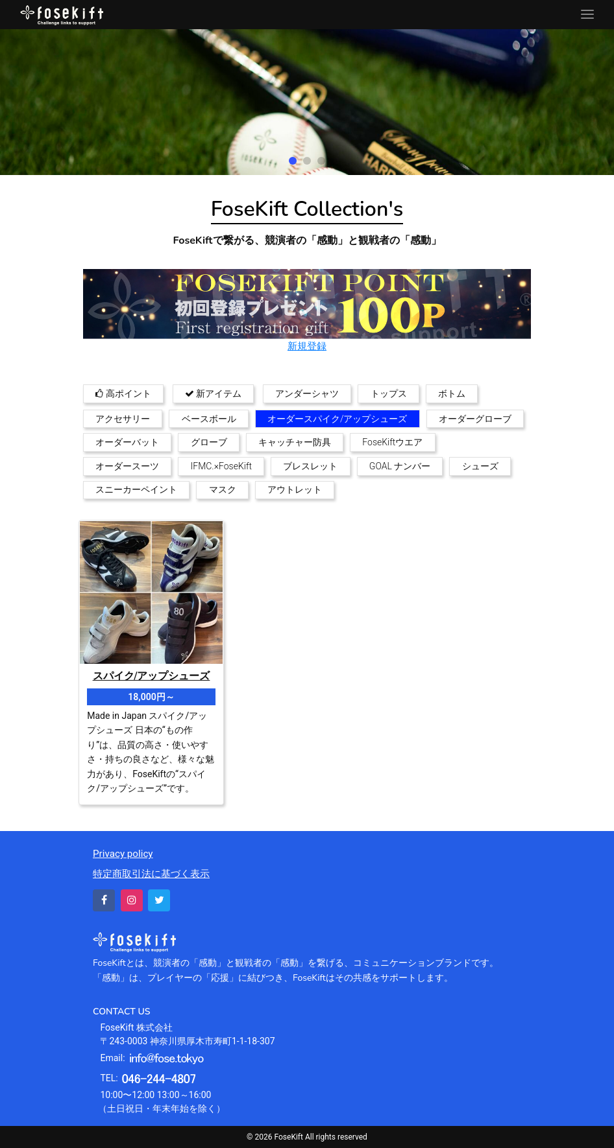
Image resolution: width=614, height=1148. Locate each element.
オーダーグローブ (475, 419)
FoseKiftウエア (392, 442)
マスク (222, 489)
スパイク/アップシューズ (151, 676)
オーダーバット (127, 442)
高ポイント (123, 393)
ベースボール (209, 419)
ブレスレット (310, 466)
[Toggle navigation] (587, 14)
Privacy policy (123, 854)
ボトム (451, 393)
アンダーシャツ (307, 393)
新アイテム (213, 393)
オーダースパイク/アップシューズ (337, 419)
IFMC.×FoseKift (221, 466)
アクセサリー (122, 419)
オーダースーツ (127, 466)
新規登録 (307, 346)
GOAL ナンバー (399, 466)
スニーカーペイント (136, 489)
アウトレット (294, 489)
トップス (389, 393)
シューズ (480, 466)
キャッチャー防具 (294, 442)
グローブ (209, 442)
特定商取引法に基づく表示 (151, 874)
